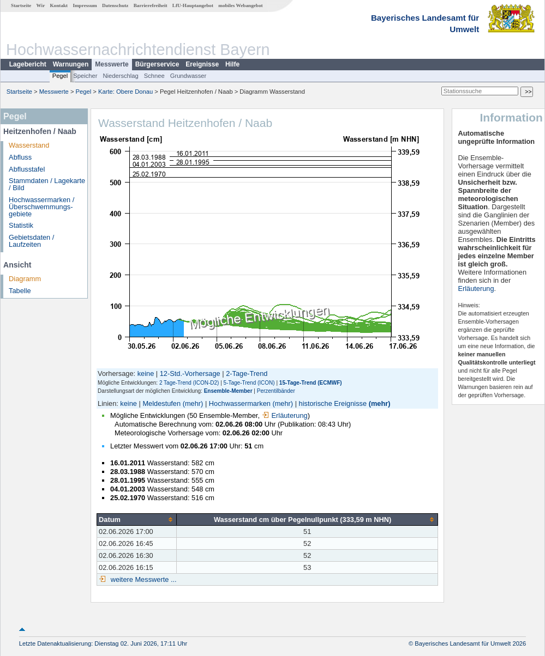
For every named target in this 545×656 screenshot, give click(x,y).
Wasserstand (29, 145)
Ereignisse (202, 64)
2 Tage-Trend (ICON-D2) (189, 383)
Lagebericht (27, 64)
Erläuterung (285, 415)
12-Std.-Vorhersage (190, 373)
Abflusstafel (27, 169)
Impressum (85, 5)
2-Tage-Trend (246, 373)
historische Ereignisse (333, 403)
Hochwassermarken (240, 403)
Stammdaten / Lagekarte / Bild (47, 184)
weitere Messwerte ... (142, 579)
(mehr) (193, 403)
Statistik (21, 225)
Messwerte (111, 64)
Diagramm (25, 279)
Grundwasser (188, 75)
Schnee (154, 75)
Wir (41, 5)
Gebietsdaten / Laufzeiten (31, 240)
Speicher (85, 75)
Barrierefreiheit (150, 5)
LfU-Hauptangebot (192, 5)
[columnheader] (137, 519)
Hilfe (232, 64)
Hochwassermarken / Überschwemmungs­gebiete (41, 207)
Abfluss (20, 157)
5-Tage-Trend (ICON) (249, 383)
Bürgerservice (157, 64)
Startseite (21, 5)
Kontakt (59, 5)
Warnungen (71, 64)
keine (145, 373)
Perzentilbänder (276, 391)
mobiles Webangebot (240, 5)
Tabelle (20, 291)
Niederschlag (120, 75)
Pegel (60, 75)
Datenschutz (115, 5)
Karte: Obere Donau (125, 91)
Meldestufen (161, 403)
